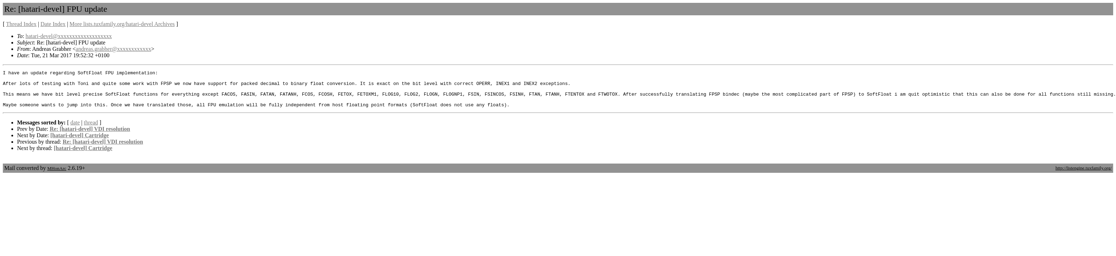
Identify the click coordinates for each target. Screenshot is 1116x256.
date (75, 130)
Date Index (53, 24)
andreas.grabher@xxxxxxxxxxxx (113, 49)
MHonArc (56, 175)
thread (91, 130)
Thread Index (21, 24)
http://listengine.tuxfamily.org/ (1083, 175)
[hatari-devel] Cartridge (79, 143)
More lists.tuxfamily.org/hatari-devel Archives (122, 24)
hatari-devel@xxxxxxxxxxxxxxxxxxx (69, 36)
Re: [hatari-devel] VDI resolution (90, 136)
